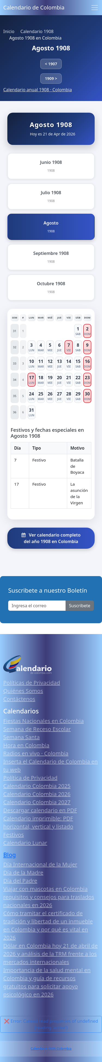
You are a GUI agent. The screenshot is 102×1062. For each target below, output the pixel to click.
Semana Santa (21, 737)
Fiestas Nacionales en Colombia (43, 721)
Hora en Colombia (26, 745)
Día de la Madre (23, 872)
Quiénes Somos (23, 690)
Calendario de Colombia (33, 7)
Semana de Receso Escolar (37, 729)
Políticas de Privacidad (31, 682)
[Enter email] (37, 605)
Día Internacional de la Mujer (40, 864)
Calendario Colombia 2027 (36, 802)
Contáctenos (19, 699)
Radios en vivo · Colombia (36, 753)
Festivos (13, 834)
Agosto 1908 (51, 48)
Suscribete (79, 606)
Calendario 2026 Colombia (50, 1048)
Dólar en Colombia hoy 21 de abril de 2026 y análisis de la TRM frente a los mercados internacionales (50, 954)
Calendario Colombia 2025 (36, 786)
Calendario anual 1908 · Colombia (37, 90)
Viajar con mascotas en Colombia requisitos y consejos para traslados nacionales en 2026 (48, 897)
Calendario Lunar (25, 842)
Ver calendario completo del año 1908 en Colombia (51, 538)
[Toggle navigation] (95, 8)
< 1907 (51, 63)
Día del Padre (20, 880)
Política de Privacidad (30, 777)
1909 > (51, 78)
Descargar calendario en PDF (40, 810)
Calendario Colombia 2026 (36, 794)
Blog (9, 855)
